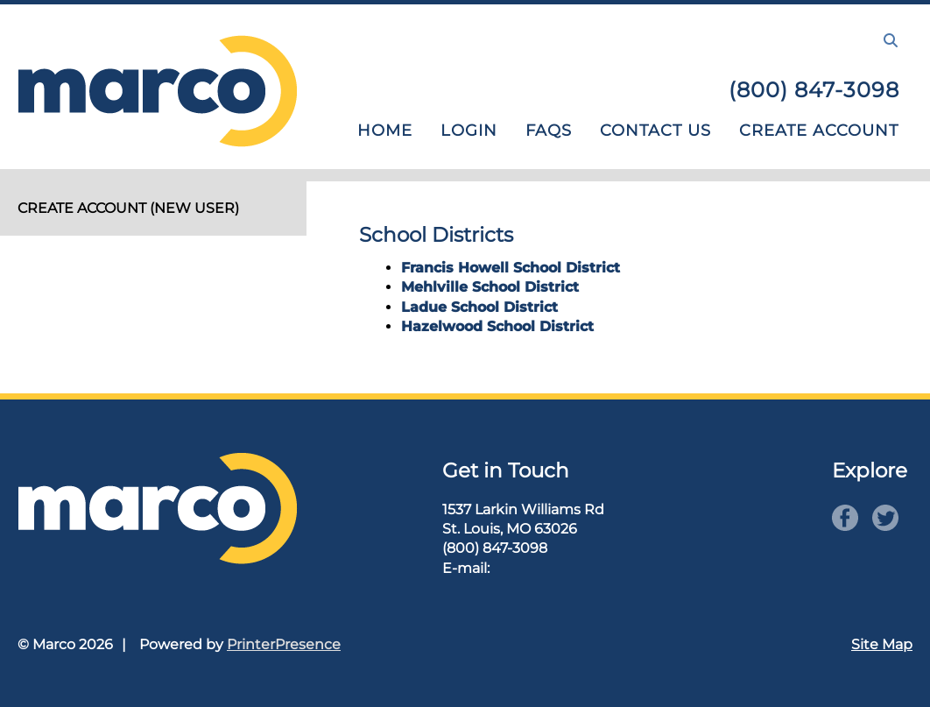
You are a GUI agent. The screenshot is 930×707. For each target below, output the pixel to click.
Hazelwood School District (497, 326)
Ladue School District (479, 307)
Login (468, 130)
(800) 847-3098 (814, 90)
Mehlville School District (490, 287)
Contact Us (655, 130)
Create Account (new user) (128, 208)
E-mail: (466, 568)
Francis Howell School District (510, 267)
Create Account (818, 130)
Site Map (881, 644)
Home (384, 130)
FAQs (548, 130)
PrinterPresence (284, 644)
